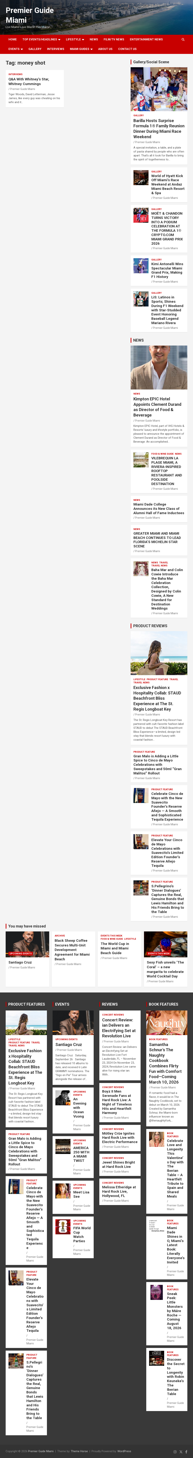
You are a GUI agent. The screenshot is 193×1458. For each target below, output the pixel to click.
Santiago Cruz (20, 962)
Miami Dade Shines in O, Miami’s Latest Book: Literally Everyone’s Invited (176, 1245)
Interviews (55, 49)
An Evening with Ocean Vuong (79, 1107)
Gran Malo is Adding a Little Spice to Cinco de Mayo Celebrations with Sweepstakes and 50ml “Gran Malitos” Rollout (157, 764)
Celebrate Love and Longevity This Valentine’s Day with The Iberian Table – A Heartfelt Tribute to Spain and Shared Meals (175, 1168)
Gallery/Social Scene (151, 62)
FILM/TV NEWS (114, 39)
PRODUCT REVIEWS (150, 626)
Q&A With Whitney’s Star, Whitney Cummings (28, 81)
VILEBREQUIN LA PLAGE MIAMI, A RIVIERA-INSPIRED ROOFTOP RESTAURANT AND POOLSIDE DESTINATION (166, 471)
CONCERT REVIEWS (113, 1015)
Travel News (159, 565)
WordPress (124, 1451)
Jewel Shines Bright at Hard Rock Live (118, 1164)
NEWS (94, 39)
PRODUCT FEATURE (157, 679)
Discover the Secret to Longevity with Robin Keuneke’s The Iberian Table (176, 1376)
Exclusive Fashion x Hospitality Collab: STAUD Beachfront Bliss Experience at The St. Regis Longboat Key (157, 698)
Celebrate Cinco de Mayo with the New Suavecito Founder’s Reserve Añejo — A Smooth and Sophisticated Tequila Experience (167, 807)
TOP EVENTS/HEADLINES (39, 39)
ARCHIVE (60, 935)
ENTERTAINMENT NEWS (146, 39)
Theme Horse (79, 1451)
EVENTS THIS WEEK (111, 935)
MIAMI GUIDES (79, 49)
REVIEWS (110, 1004)
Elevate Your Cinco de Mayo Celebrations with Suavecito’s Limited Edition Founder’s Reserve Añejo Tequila (167, 853)
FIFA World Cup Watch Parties (82, 1234)
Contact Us (127, 49)
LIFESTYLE (73, 39)
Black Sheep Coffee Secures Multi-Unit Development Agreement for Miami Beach (72, 949)
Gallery (138, 115)
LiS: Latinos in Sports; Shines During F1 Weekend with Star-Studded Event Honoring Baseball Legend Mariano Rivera (167, 310)
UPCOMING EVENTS (21, 953)
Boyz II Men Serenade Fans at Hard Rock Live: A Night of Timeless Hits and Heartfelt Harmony (117, 1102)
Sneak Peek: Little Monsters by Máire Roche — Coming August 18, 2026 (175, 1311)
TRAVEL (163, 562)
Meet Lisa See (81, 1194)
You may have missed (27, 926)
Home (12, 39)
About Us (105, 49)
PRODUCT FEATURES (26, 1004)
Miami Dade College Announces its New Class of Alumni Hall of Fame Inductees (158, 508)
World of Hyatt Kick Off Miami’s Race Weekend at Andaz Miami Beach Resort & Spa (168, 184)
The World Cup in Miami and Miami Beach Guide (115, 948)
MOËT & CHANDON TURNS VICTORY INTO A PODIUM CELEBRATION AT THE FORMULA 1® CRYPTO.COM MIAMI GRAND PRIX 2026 (167, 228)
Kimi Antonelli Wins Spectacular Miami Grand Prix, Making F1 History (167, 270)
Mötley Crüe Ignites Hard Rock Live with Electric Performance (120, 1137)
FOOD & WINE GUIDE (162, 454)
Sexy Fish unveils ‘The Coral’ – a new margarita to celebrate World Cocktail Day (165, 969)
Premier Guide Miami (22, 89)
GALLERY (34, 49)
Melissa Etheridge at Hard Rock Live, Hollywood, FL (119, 1191)
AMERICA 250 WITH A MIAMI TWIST (81, 1154)
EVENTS (14, 49)
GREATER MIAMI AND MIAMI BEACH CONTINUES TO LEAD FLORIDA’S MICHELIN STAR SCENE (157, 539)
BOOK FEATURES (163, 1004)
